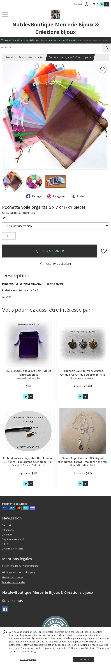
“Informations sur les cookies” (36, 648)
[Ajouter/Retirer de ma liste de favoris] (103, 251)
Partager (34, 196)
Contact (78, 4)
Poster (78, 196)
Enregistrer (56, 196)
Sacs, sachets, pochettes (31, 57)
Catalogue (8, 530)
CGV (5, 544)
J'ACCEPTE (84, 659)
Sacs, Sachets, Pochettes (18, 213)
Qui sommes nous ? (13, 539)
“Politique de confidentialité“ (82, 648)
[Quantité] (9, 236)
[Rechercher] (106, 48)
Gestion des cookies (12, 577)
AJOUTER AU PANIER (50, 251)
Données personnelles (13, 582)
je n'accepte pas (28, 659)
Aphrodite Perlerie (12, 548)
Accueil (9, 57)
